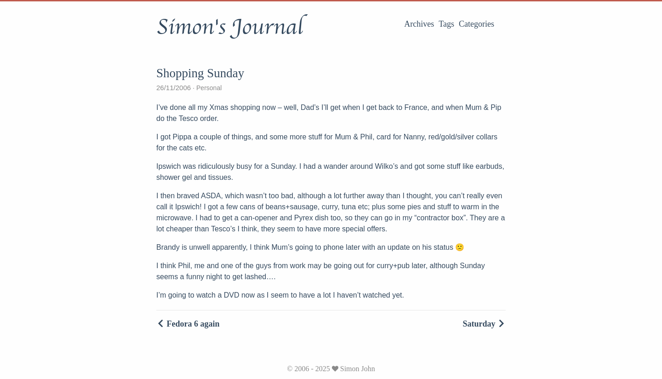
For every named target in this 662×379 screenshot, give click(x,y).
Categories (476, 24)
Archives (419, 24)
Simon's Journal (229, 27)
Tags (446, 24)
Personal (208, 88)
